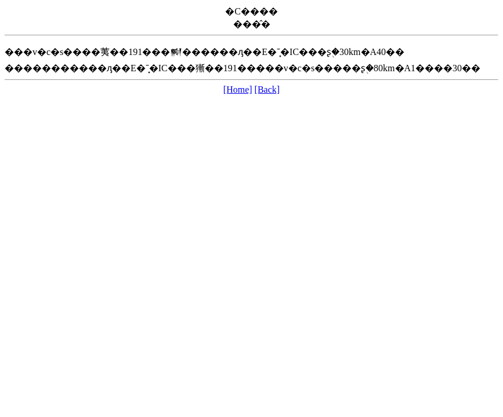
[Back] (267, 89)
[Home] (237, 89)
